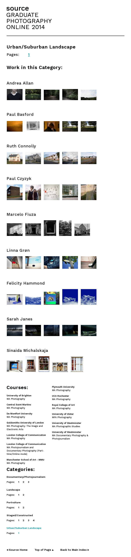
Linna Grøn (18, 250)
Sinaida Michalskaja (27, 350)
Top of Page (44, 549)
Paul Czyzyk (19, 178)
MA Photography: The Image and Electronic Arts (25, 426)
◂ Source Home (17, 549)
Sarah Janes (20, 319)
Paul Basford (20, 114)
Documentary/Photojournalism (26, 476)
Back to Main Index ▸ (74, 549)
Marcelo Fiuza (21, 214)
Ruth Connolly (21, 146)
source (17, 8)
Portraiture (14, 502)
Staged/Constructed (20, 515)
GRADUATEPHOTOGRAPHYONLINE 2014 (29, 21)
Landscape (13, 489)
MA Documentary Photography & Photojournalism (70, 435)
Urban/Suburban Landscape (24, 528)
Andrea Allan (20, 83)
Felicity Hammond (26, 283)
